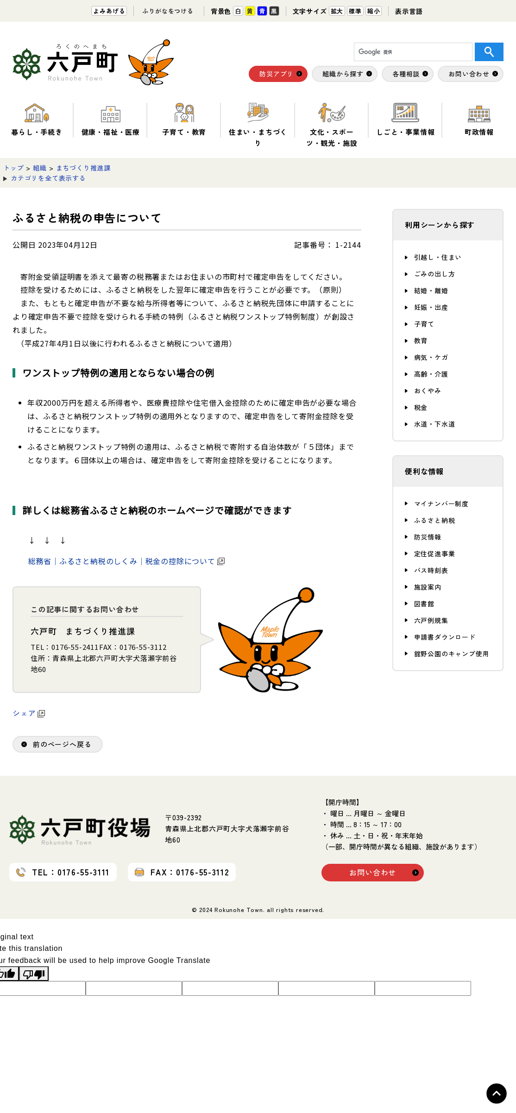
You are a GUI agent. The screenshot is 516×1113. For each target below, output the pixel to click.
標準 (355, 10)
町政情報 (479, 120)
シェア (29, 712)
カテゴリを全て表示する (48, 177)
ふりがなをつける (167, 10)
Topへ (496, 1093)
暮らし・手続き (37, 120)
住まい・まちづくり (258, 125)
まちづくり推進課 (83, 167)
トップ (13, 167)
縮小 (373, 10)
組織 (40, 167)
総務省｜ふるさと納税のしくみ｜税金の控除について (126, 560)
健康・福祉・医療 (111, 120)
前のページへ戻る (62, 744)
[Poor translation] (34, 973)
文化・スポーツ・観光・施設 (332, 125)
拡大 (337, 10)
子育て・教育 (184, 120)
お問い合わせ (372, 872)
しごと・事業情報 (405, 120)
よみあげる (109, 10)
